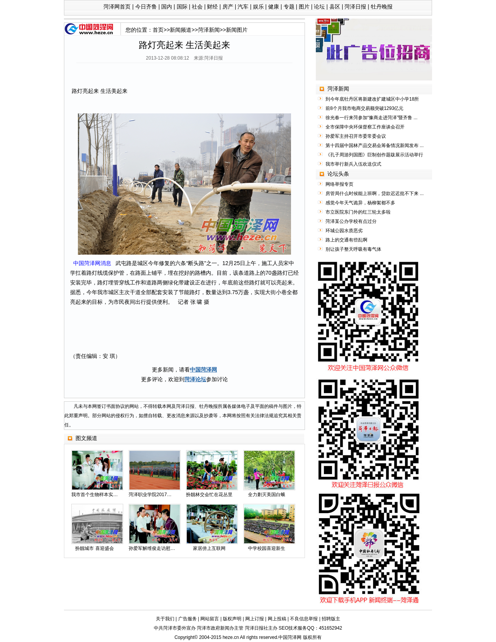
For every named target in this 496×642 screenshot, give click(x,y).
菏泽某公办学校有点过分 (351, 221)
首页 (158, 30)
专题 (289, 6)
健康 (273, 6)
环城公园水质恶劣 (344, 230)
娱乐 (258, 6)
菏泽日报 (355, 6)
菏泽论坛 (195, 379)
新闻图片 (237, 30)
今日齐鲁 (146, 6)
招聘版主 (331, 618)
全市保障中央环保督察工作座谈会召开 (365, 127)
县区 (334, 6)
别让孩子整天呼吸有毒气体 (353, 249)
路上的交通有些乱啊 (346, 240)
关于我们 (165, 618)
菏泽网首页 (117, 6)
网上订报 (254, 618)
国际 (182, 6)
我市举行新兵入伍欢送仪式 (353, 164)
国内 (166, 6)
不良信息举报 (304, 618)
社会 (197, 6)
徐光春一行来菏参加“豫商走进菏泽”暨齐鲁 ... (371, 117)
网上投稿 (277, 618)
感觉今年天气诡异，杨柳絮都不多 (360, 202)
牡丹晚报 (382, 6)
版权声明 (232, 618)
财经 (212, 6)
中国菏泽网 (203, 369)
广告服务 (187, 618)
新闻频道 (180, 30)
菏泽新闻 (209, 30)
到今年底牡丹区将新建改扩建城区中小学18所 (372, 99)
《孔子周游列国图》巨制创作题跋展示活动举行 (374, 155)
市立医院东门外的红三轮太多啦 (358, 212)
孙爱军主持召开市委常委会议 (356, 136)
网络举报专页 (339, 184)
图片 (304, 6)
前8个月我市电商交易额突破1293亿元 (364, 108)
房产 (227, 6)
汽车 (243, 6)
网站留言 (209, 618)
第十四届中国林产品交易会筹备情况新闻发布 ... (375, 145)
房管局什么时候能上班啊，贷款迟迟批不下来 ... (375, 193)
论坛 (319, 6)
